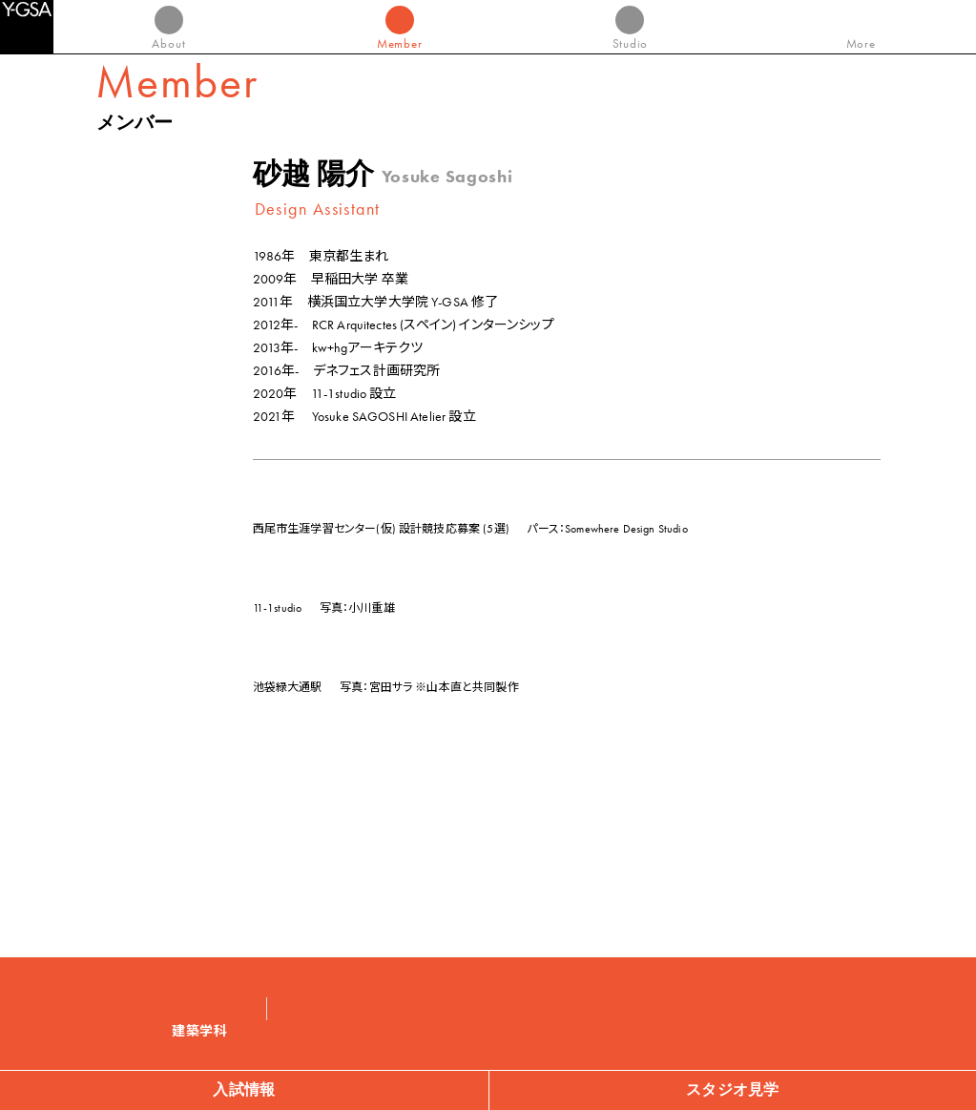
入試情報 (244, 1089)
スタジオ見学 (732, 1089)
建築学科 (200, 1031)
